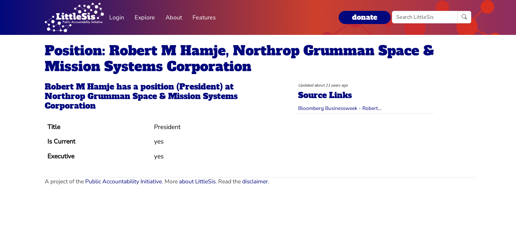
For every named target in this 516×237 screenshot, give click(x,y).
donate (364, 17)
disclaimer (255, 181)
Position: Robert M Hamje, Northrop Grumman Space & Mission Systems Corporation (239, 58)
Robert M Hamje (79, 86)
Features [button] (204, 17)
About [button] (174, 17)
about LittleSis (197, 181)
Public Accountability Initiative (123, 181)
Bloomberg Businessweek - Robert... (340, 108)
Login (116, 17)
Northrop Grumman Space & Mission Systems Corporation (141, 101)
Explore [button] (145, 17)
